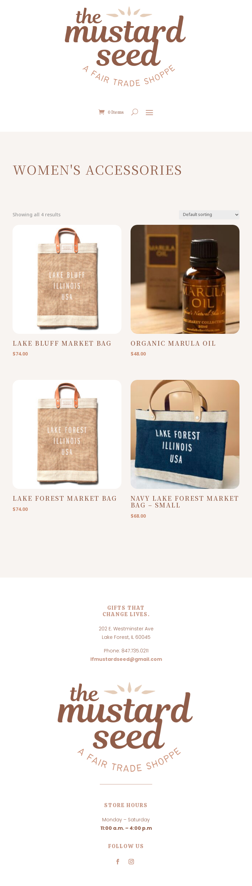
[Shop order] (209, 214)
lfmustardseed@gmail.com (126, 659)
